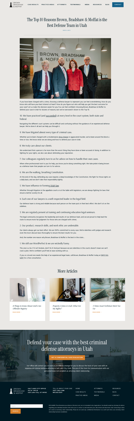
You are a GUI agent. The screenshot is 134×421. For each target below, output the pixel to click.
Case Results (81, 392)
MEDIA (87, 4)
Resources (117, 389)
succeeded (51, 115)
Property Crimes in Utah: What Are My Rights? (67, 307)
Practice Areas (82, 396)
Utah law (54, 185)
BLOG (107, 4)
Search (12, 403)
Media (96, 396)
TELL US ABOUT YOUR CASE (62, 390)
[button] (33, 4)
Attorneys (98, 389)
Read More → (17, 312)
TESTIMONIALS (75, 4)
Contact (116, 396)
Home (78, 389)
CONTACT (117, 4)
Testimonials (99, 392)
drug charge (63, 137)
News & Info (67, 30)
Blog (115, 392)
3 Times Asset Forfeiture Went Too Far (106, 307)
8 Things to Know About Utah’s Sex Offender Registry (27, 307)
